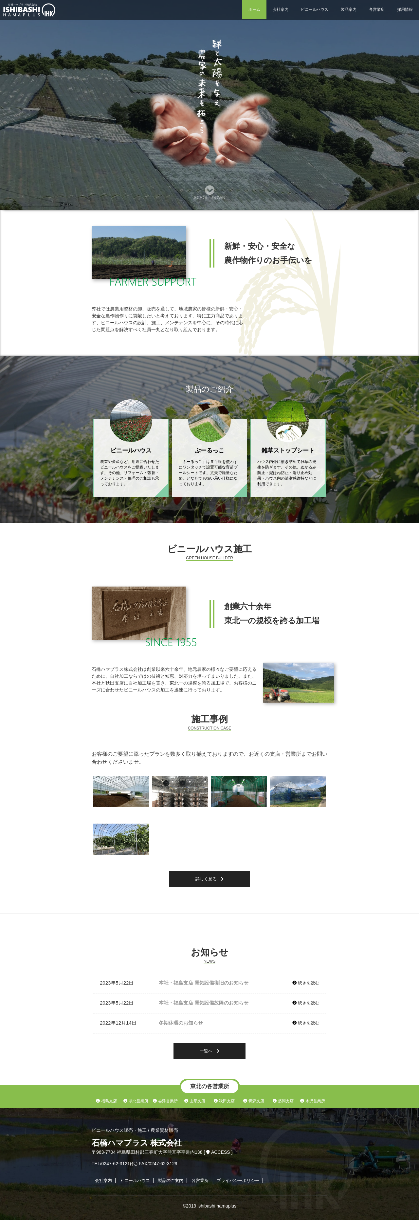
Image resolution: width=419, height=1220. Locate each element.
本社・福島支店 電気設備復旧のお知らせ (203, 983)
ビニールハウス (314, 9)
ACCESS (218, 1152)
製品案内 (348, 9)
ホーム (254, 9)
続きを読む (305, 982)
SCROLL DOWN (209, 192)
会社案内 (280, 9)
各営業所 (377, 9)
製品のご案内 (170, 1180)
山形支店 (194, 1101)
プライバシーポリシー (238, 1180)
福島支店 (106, 1101)
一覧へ (209, 1051)
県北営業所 (135, 1101)
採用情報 (405, 9)
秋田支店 (224, 1101)
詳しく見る (209, 878)
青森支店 (253, 1101)
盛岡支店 (283, 1101)
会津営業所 (165, 1101)
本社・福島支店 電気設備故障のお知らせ (203, 1003)
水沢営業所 (312, 1101)
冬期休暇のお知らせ (181, 1023)
